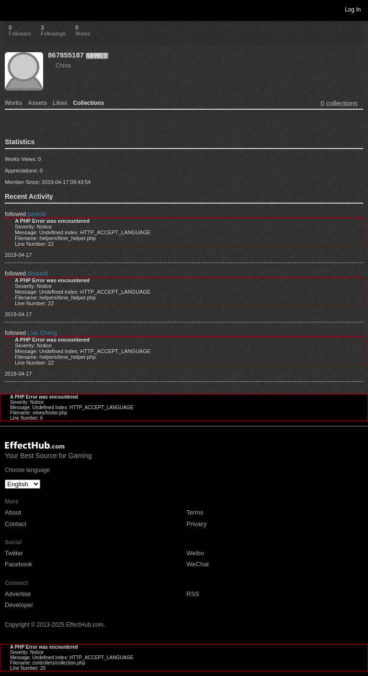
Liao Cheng (42, 333)
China (63, 65)
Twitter (14, 553)
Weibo (195, 553)
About (13, 512)
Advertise (18, 593)
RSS (192, 593)
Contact (15, 523)
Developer (19, 604)
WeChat (197, 564)
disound (37, 273)
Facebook (18, 564)
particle (36, 214)
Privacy (196, 523)
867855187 (66, 55)
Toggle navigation (11, 9)
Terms (194, 512)
